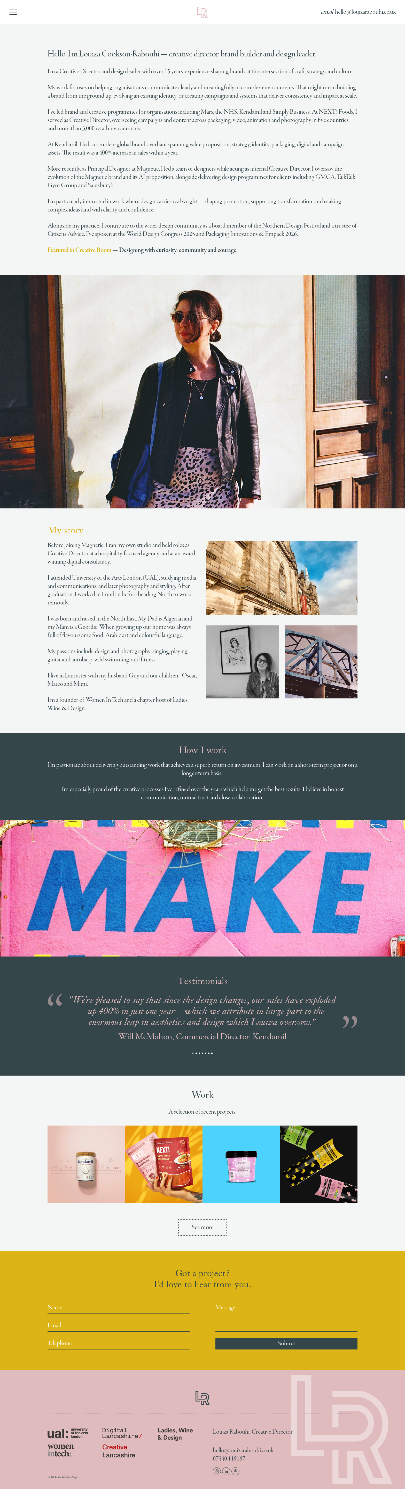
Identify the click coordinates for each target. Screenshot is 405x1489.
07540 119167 (229, 1459)
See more (202, 1227)
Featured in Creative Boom (80, 250)
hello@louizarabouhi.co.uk (243, 1451)
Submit (286, 1343)
